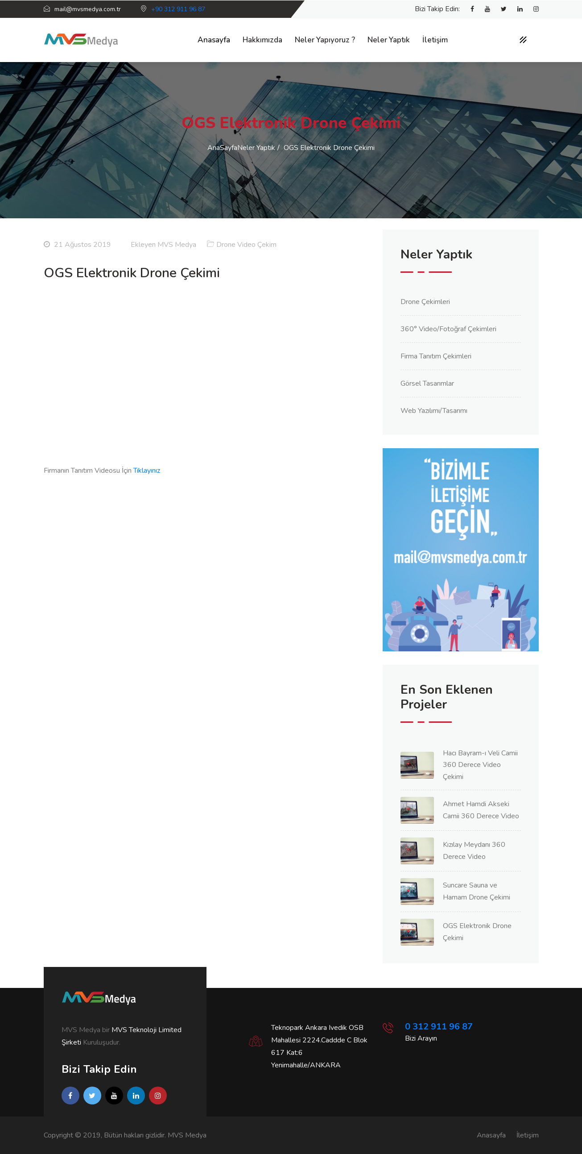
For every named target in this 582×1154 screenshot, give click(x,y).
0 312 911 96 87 (439, 1027)
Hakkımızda (262, 40)
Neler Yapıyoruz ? (325, 40)
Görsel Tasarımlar (427, 383)
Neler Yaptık (388, 40)
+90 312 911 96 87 (178, 9)
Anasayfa (214, 40)
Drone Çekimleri (425, 302)
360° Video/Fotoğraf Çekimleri (448, 329)
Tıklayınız (146, 470)
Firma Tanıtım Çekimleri (435, 356)
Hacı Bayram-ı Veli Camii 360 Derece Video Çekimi (480, 765)
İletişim (435, 40)
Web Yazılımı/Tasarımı (433, 411)
